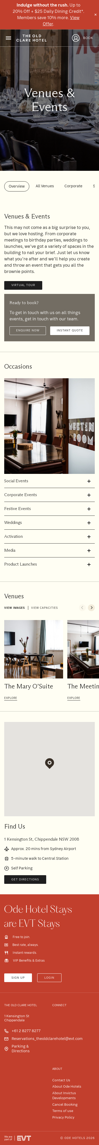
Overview (17, 186)
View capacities (44, 608)
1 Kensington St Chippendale (16, 1018)
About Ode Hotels (66, 1086)
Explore (10, 698)
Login (49, 978)
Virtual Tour (23, 285)
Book (88, 38)
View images (14, 608)
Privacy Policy (63, 1117)
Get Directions (25, 879)
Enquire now (28, 330)
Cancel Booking (65, 1104)
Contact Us (61, 1080)
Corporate (73, 186)
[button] (13, 426)
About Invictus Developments (64, 1095)
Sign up (18, 978)
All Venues (45, 186)
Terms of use (62, 1111)
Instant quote (70, 330)
